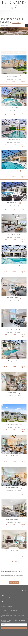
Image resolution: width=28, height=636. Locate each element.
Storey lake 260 (12, 361)
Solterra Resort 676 (12, 139)
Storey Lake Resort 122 (12, 424)
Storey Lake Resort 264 (12, 551)
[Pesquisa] (26, 25)
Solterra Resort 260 (12, 108)
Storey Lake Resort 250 (12, 519)
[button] (12, 8)
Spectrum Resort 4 (12, 297)
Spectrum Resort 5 (12, 329)
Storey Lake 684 (12, 392)
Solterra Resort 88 (12, 171)
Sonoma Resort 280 (12, 234)
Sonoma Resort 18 (12, 203)
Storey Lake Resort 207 (12, 487)
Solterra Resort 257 (12, 76)
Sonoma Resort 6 (12, 266)
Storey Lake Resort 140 (12, 456)
